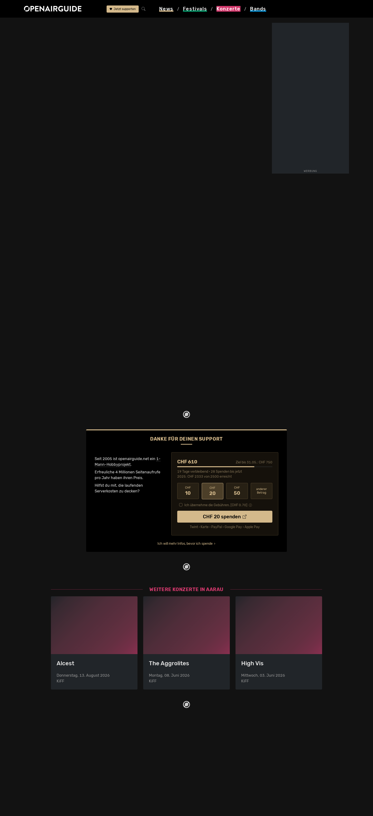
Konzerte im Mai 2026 (139, 767)
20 (212, 491)
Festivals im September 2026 (77, 784)
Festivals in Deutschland (73, 756)
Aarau (72, 24)
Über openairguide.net (209, 744)
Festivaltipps (62, 744)
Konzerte (54, 24)
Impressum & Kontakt (208, 767)
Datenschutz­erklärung (209, 761)
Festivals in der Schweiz (72, 750)
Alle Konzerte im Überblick (143, 790)
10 (188, 491)
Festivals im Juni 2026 (71, 773)
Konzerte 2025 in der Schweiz (147, 779)
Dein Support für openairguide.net (220, 750)
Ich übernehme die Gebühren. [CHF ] (215, 504)
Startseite (32, 24)
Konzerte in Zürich (136, 750)
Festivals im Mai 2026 (70, 767)
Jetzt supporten (123, 9)
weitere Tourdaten (230, 99)
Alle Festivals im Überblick (74, 790)
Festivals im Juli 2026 (70, 779)
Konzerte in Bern (135, 756)
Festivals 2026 (64, 761)
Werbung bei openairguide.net (216, 756)
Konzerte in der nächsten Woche (149, 761)
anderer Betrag (261, 490)
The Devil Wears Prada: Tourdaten (79, 297)
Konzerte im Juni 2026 (140, 773)
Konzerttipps (131, 744)
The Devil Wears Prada (113, 24)
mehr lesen (104, 172)
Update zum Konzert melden (230, 128)
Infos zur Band (249, 82)
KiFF (86, 24)
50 (237, 491)
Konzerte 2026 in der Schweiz (147, 784)
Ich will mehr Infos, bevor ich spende (185, 543)
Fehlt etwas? (169, 297)
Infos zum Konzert (212, 84)
